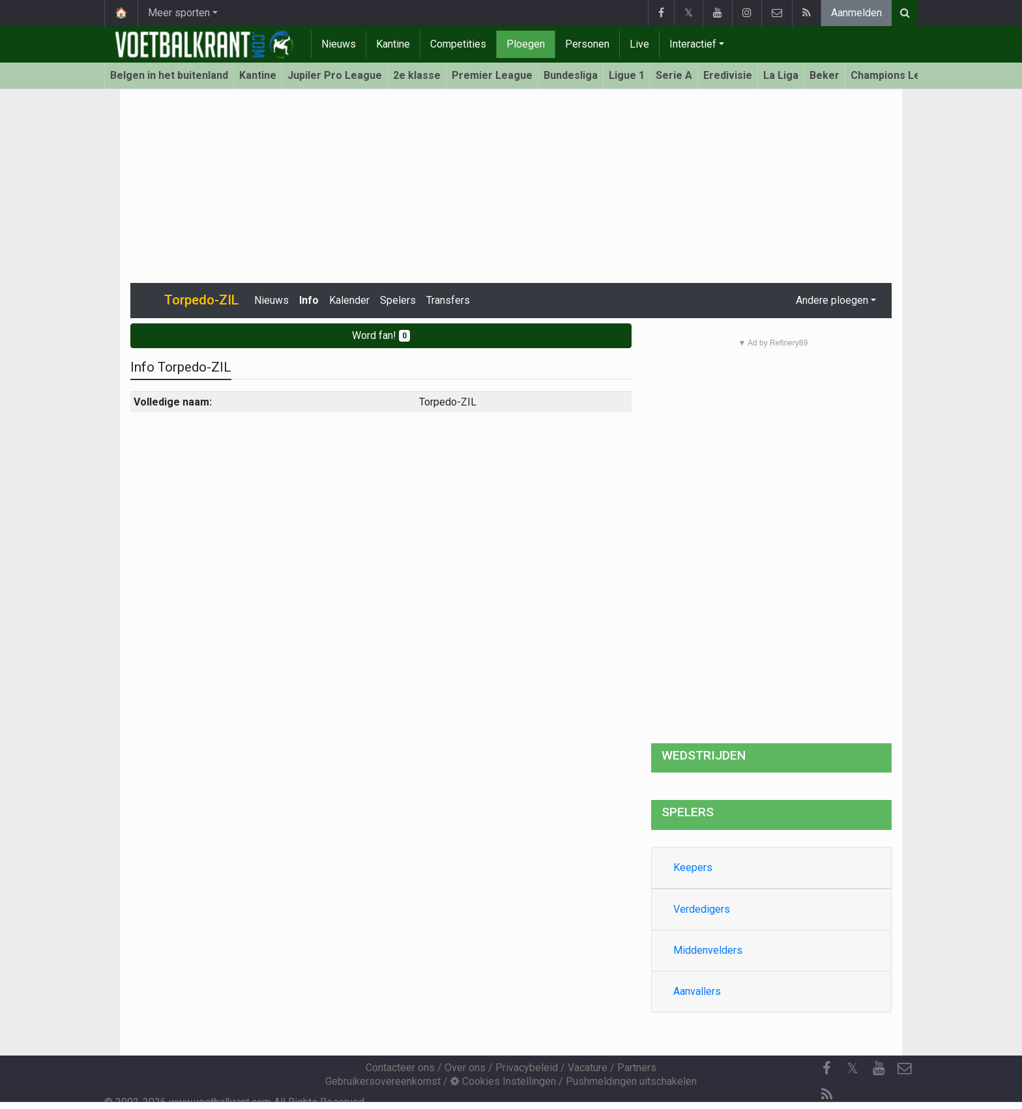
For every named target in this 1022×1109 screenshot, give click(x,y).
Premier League (492, 75)
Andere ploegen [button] (832, 300)
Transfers (448, 300)
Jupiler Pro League (334, 75)
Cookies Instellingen (503, 1081)
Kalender (349, 300)
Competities (458, 44)
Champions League (898, 75)
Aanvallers (697, 991)
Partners (636, 1067)
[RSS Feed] (826, 1095)
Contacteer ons (400, 1067)
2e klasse (417, 75)
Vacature (587, 1067)
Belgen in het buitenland (169, 75)
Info (309, 300)
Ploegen (525, 44)
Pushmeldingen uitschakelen (631, 1081)
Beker (825, 75)
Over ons (465, 1067)
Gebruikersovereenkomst (383, 1081)
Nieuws (338, 44)
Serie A (674, 75)
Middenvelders (707, 950)
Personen (587, 44)
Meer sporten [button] (179, 13)
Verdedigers (701, 909)
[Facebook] (826, 1069)
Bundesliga (571, 75)
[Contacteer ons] (905, 1069)
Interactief (692, 44)
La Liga (780, 75)
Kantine (393, 44)
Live (639, 44)
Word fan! (381, 335)
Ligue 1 (627, 75)
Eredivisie (727, 75)
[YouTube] (879, 1069)
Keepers (692, 867)
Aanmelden (856, 13)
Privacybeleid (526, 1067)
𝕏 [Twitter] (852, 1068)
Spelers (398, 300)
